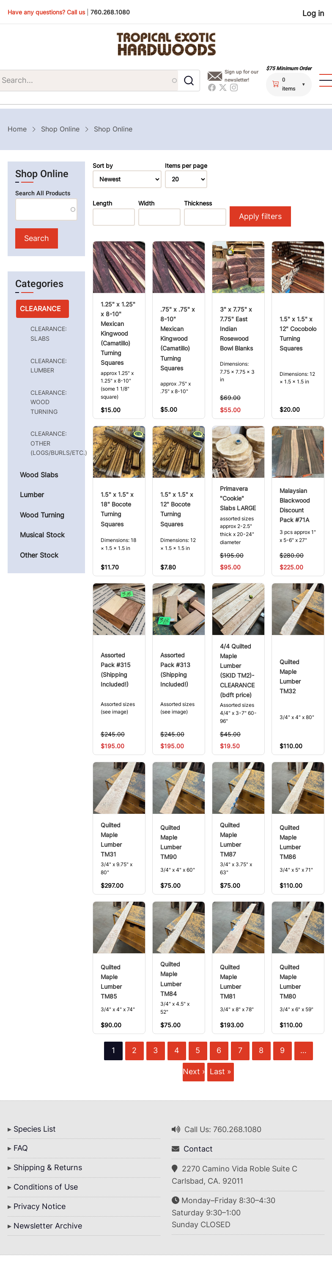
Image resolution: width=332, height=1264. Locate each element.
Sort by (103, 165)
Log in (313, 13)
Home (17, 129)
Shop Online (60, 129)
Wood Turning (42, 515)
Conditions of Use (46, 1186)
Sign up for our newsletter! (242, 76)
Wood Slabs (39, 475)
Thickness (198, 203)
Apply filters (260, 216)
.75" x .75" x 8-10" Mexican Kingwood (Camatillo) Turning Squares (177, 339)
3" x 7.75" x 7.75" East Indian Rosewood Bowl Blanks (236, 329)
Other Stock (39, 555)
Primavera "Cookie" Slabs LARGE (238, 498)
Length (102, 203)
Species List (35, 1128)
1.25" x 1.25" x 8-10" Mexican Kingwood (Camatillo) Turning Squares (118, 333)
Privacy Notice (40, 1206)
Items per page (186, 165)
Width (146, 203)
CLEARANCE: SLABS (48, 334)
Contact (198, 1149)
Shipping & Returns (48, 1167)
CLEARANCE (40, 308)
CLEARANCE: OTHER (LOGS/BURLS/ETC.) (49, 443)
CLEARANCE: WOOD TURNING (48, 402)
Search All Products (42, 193)
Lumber (32, 495)
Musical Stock (42, 535)
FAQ (21, 1148)
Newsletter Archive (48, 1225)
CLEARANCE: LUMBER (48, 365)
